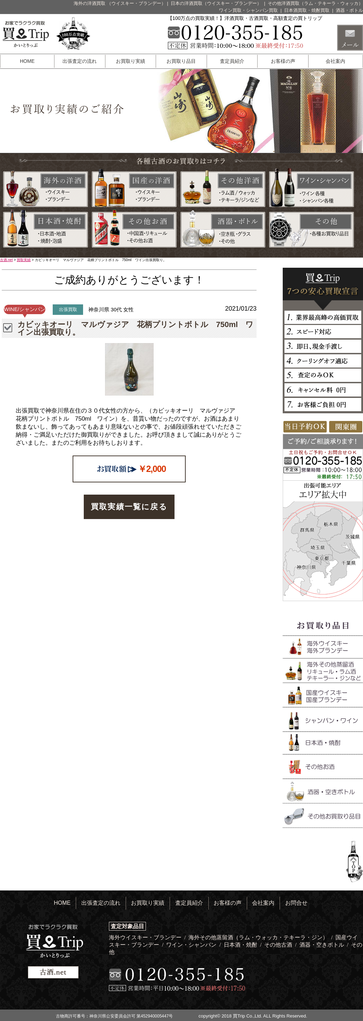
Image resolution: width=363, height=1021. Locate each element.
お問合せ (296, 903)
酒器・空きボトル (322, 945)
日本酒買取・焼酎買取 (307, 10)
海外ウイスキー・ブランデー (146, 937)
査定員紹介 (232, 61)
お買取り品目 (181, 61)
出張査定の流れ (79, 61)
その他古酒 (279, 945)
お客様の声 (283, 61)
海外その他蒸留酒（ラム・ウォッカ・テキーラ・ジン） (258, 937)
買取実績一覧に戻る (129, 506)
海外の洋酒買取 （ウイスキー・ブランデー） (120, 3)
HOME (27, 61)
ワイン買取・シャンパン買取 (249, 10)
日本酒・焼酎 (241, 945)
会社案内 (335, 61)
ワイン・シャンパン (192, 945)
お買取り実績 (130, 61)
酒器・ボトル (349, 10)
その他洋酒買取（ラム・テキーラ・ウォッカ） (315, 3)
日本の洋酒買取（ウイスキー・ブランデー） (217, 3)
